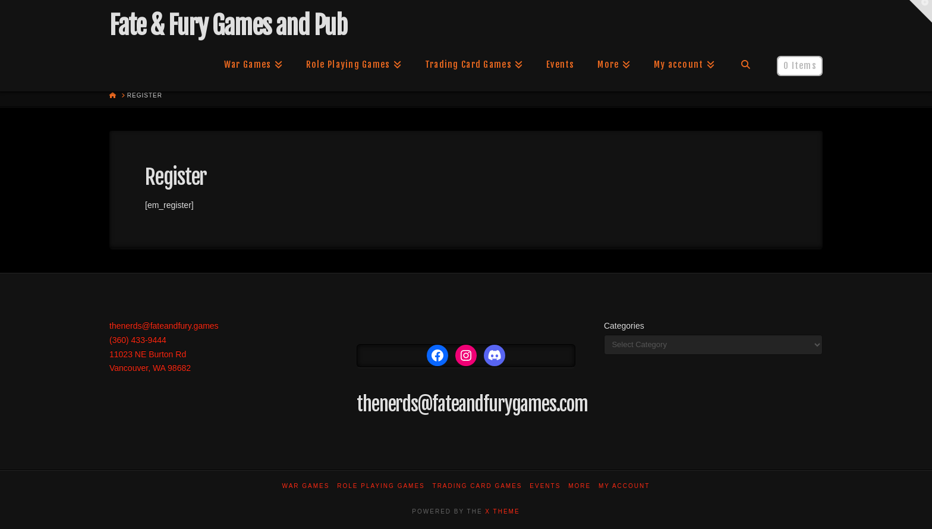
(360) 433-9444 (137, 340)
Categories (624, 325)
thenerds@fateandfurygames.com (472, 404)
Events (545, 486)
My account (624, 486)
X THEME (502, 511)
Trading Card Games (477, 486)
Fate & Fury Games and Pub (228, 25)
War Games (306, 486)
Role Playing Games (381, 486)
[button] (920, 11)
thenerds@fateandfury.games (164, 325)
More (579, 486)
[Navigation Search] (745, 65)
